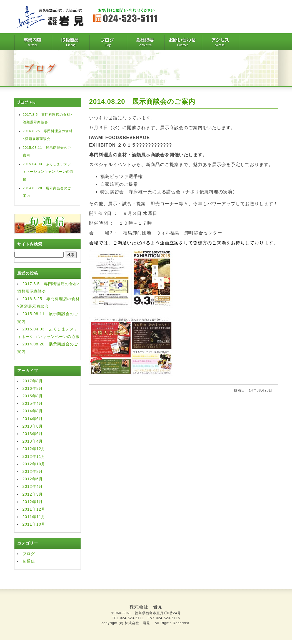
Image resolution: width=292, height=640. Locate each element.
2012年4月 (33, 486)
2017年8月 (33, 381)
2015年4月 (33, 403)
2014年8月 (33, 411)
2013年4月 (33, 441)
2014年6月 (33, 418)
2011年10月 (34, 524)
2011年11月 (34, 516)
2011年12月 (34, 509)
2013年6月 (33, 433)
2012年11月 (34, 456)
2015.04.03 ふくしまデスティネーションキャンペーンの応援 (48, 171)
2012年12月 (34, 448)
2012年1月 (33, 502)
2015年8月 (33, 396)
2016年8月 (33, 388)
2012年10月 (34, 464)
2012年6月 (33, 479)
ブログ (29, 553)
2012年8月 (33, 471)
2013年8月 (33, 426)
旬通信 (29, 561)
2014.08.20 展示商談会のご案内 (142, 101)
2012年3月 (33, 494)
